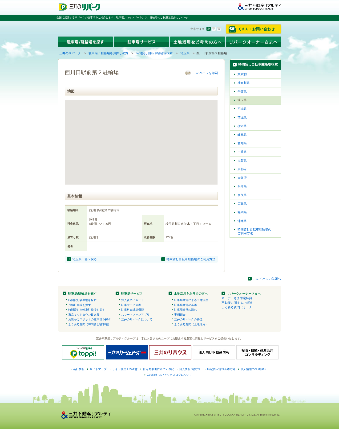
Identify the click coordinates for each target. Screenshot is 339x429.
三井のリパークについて (136, 319)
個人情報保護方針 (190, 369)
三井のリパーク (70, 53)
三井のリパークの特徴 (188, 319)
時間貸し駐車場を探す (82, 300)
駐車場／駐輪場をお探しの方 (108, 53)
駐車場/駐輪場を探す (82, 293)
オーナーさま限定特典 (237, 298)
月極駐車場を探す (79, 305)
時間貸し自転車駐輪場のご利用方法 (190, 259)
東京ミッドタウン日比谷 (83, 314)
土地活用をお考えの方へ (191, 293)
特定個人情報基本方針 (221, 369)
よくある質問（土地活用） (191, 324)
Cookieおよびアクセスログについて (170, 374)
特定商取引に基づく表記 (158, 369)
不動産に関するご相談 (237, 303)
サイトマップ (98, 369)
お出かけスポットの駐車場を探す (89, 319)
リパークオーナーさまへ (244, 293)
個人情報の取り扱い (253, 369)
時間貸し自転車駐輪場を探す (86, 309)
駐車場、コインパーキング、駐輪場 (136, 17)
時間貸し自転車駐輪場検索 (154, 53)
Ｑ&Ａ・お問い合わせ (256, 29)
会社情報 (79, 369)
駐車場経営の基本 (185, 305)
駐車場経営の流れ (185, 309)
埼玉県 (185, 53)
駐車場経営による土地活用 (191, 300)
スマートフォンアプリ (135, 314)
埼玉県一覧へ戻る (84, 259)
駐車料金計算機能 (132, 309)
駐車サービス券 (131, 305)
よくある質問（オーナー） (240, 307)
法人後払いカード (132, 300)
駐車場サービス (131, 293)
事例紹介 (180, 314)
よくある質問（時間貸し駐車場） (89, 324)
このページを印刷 (205, 73)
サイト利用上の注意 (124, 369)
